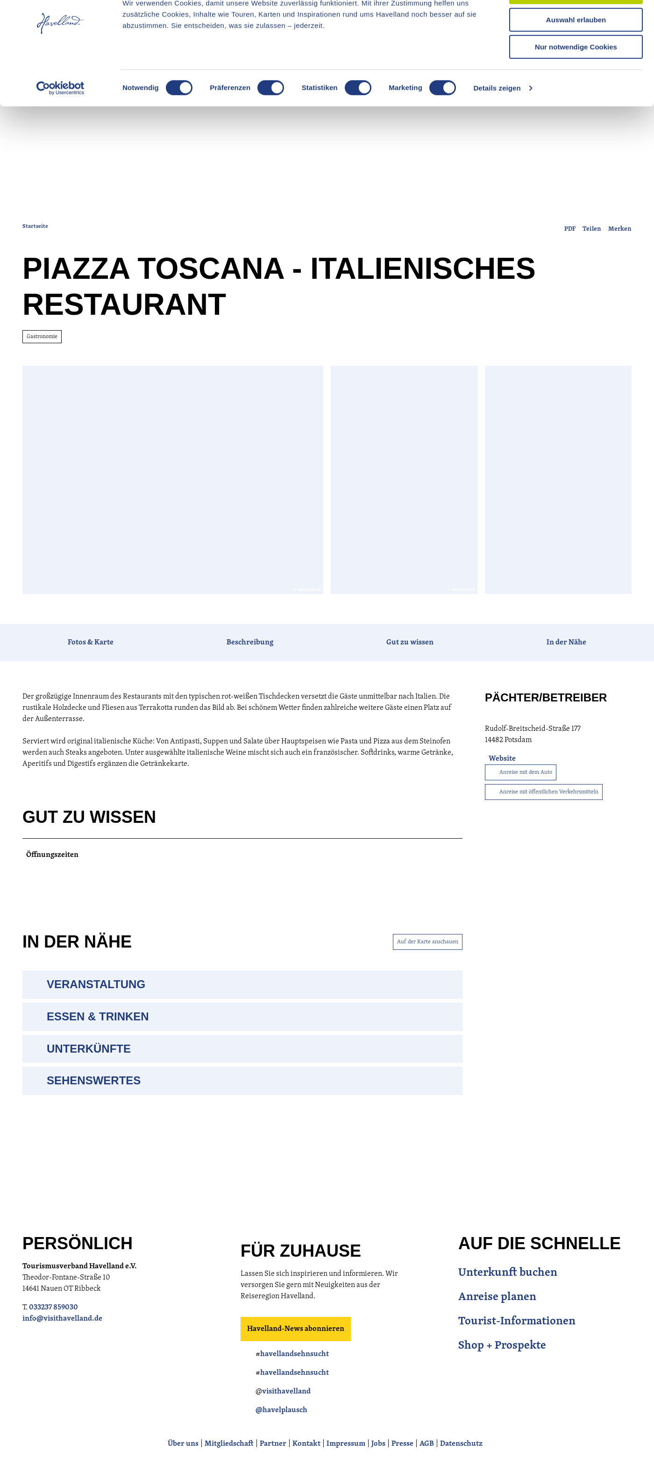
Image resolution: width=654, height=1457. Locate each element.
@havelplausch (281, 1435)
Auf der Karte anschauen (427, 966)
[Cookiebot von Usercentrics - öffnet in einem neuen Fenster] (60, 119)
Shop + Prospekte (502, 1371)
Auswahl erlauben (576, 51)
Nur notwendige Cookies (576, 78)
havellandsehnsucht (294, 1379)
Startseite (35, 251)
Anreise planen (497, 1322)
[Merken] (620, 251)
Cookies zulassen (576, 23)
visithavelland (286, 1416)
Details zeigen (496, 119)
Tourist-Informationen (517, 1346)
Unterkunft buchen (507, 1298)
